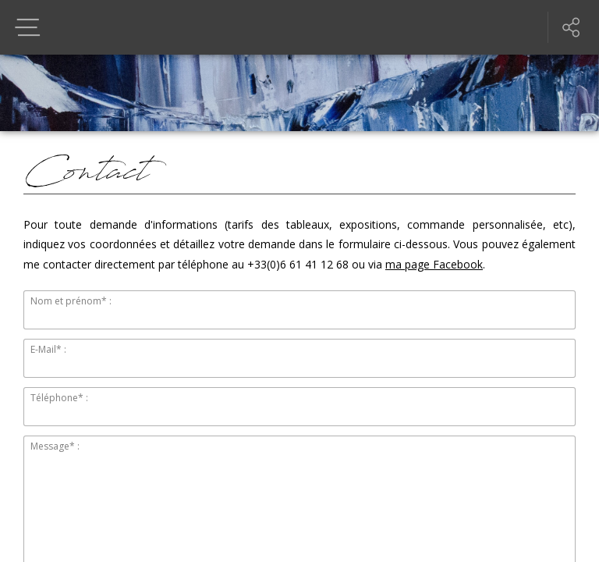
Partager (571, 27)
